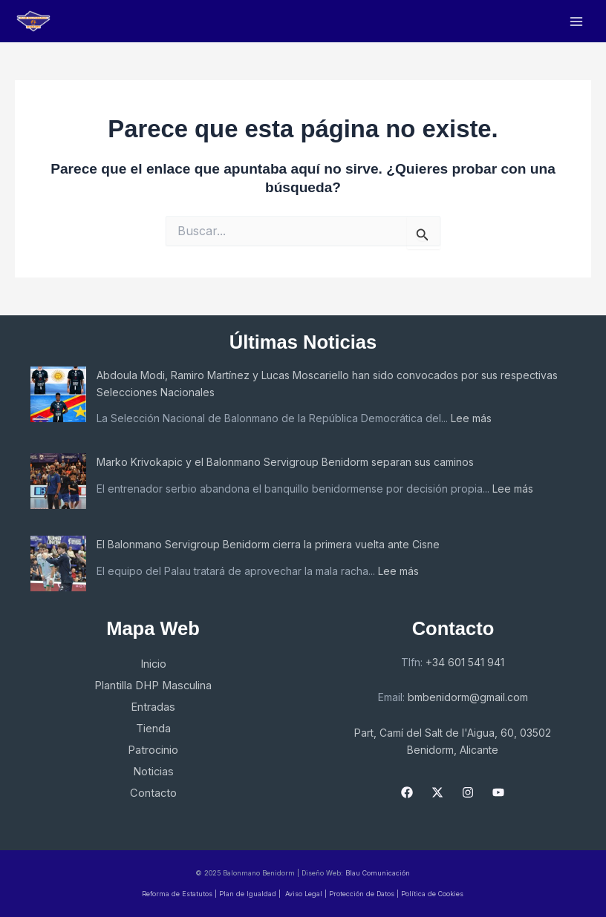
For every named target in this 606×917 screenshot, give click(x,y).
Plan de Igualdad (247, 894)
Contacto (153, 793)
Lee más (471, 418)
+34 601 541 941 (465, 662)
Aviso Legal (303, 894)
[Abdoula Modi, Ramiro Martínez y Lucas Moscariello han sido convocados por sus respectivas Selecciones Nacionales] (58, 394)
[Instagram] (468, 792)
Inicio (153, 664)
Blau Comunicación (377, 873)
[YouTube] (498, 792)
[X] (437, 792)
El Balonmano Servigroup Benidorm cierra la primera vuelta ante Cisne (268, 544)
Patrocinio (153, 750)
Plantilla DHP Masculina (153, 685)
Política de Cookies (432, 894)
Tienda (153, 728)
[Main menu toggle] (576, 21)
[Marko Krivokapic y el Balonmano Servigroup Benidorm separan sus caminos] (58, 481)
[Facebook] (407, 792)
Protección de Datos (363, 894)
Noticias (153, 771)
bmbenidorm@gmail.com (468, 697)
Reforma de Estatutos (177, 894)
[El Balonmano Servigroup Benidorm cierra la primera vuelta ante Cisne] (58, 563)
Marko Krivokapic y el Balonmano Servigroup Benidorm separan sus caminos (285, 462)
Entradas (153, 707)
